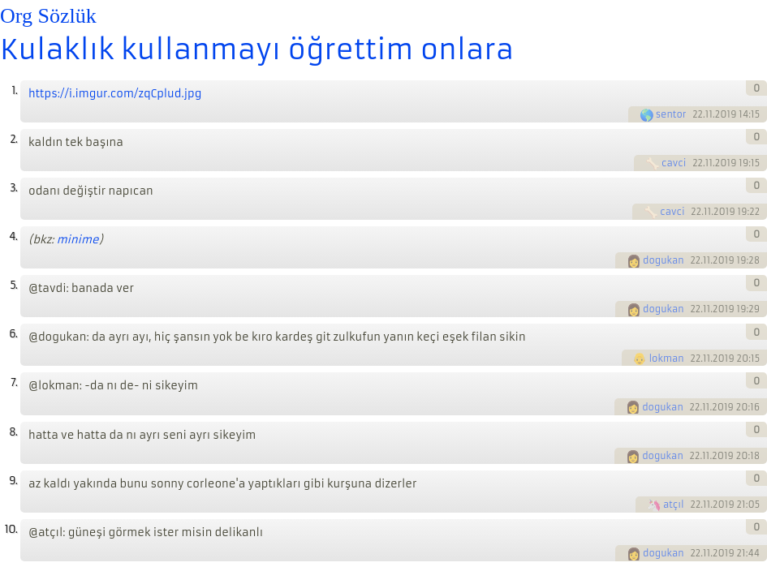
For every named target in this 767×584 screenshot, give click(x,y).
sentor (671, 114)
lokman (666, 358)
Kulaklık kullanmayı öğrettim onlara (257, 49)
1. (14, 90)
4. (13, 236)
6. (13, 334)
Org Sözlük (48, 16)
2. (13, 139)
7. (14, 382)
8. (13, 432)
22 (697, 114)
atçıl (673, 504)
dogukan (663, 260)
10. (11, 529)
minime (78, 240)
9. (13, 480)
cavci (673, 163)
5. (13, 285)
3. (13, 188)
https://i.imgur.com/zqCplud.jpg (114, 94)
